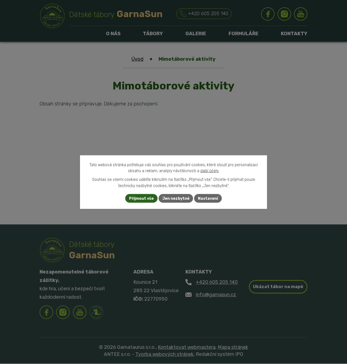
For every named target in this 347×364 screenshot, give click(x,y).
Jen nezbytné (175, 198)
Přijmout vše (141, 198)
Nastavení (208, 198)
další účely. (209, 171)
